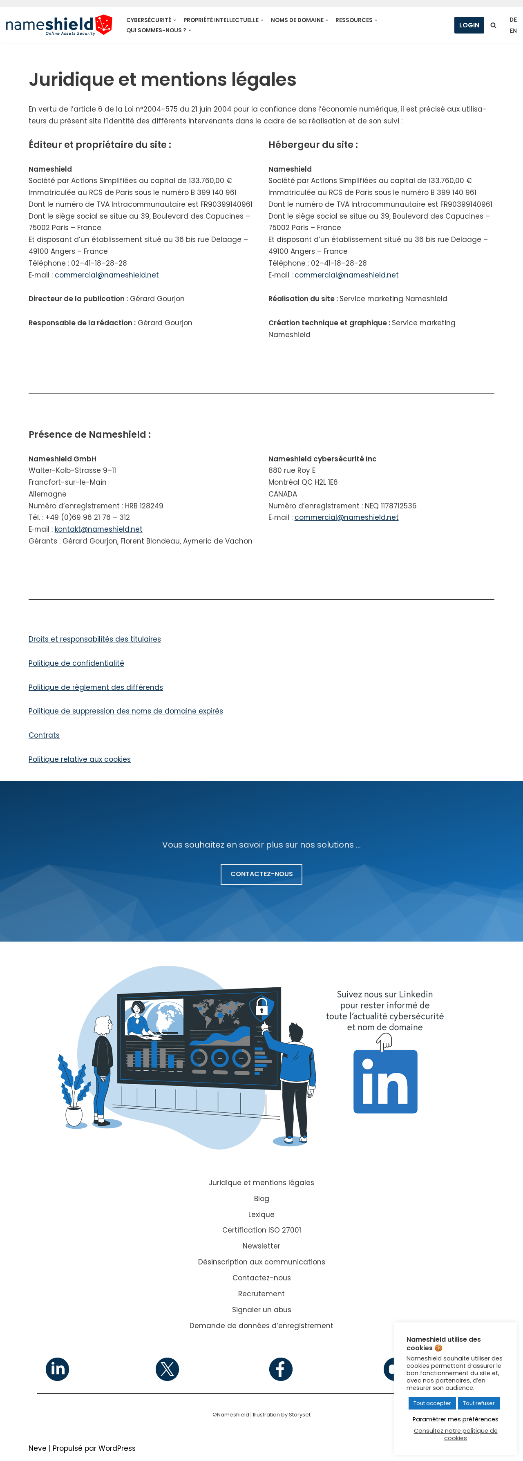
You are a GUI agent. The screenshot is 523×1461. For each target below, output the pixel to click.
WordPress (117, 1450)
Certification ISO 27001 (261, 1232)
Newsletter (261, 1248)
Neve (38, 1450)
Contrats (44, 737)
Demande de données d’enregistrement (261, 1327)
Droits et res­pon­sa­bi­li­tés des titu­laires (95, 640)
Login (469, 25)
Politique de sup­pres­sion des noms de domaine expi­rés (126, 713)
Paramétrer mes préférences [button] (455, 1419)
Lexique (261, 1216)
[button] (174, 20)
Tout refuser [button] (479, 1403)
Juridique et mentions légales (261, 1184)
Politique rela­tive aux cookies (80, 761)
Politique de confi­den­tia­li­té (76, 664)
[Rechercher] (493, 25)
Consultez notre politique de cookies (456, 1434)
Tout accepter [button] (432, 1403)
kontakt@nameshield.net (99, 530)
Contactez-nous (261, 1279)
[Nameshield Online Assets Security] (59, 25)
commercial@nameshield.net (108, 275)
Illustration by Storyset (282, 1416)
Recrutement (261, 1295)
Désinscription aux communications (261, 1264)
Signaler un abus (261, 1311)
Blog (261, 1200)
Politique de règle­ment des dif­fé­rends (96, 689)
